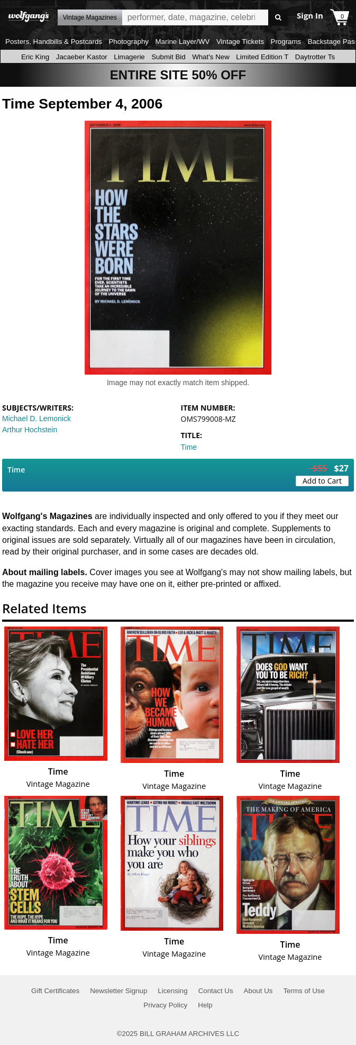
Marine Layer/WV (182, 42)
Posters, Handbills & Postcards (53, 42)
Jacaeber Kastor (81, 57)
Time (189, 447)
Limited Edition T (262, 57)
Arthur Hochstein (29, 429)
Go (278, 18)
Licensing (172, 991)
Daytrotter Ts (315, 57)
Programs (286, 42)
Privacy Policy (165, 1005)
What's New (211, 57)
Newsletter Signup (118, 991)
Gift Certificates (55, 991)
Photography (128, 42)
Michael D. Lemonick (36, 418)
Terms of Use (304, 991)
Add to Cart (322, 481)
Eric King (35, 57)
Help (205, 1005)
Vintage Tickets (240, 42)
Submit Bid (168, 57)
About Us (258, 991)
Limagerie (129, 57)
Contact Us (215, 991)
